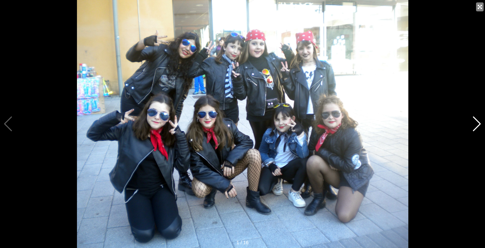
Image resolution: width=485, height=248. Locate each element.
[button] (477, 124)
